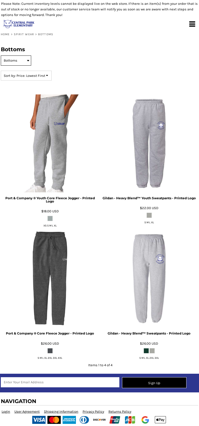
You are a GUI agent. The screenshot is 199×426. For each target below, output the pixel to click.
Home (5, 34)
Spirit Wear (24, 34)
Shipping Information (61, 411)
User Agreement (27, 411)
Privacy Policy (93, 411)
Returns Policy (119, 411)
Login (6, 411)
